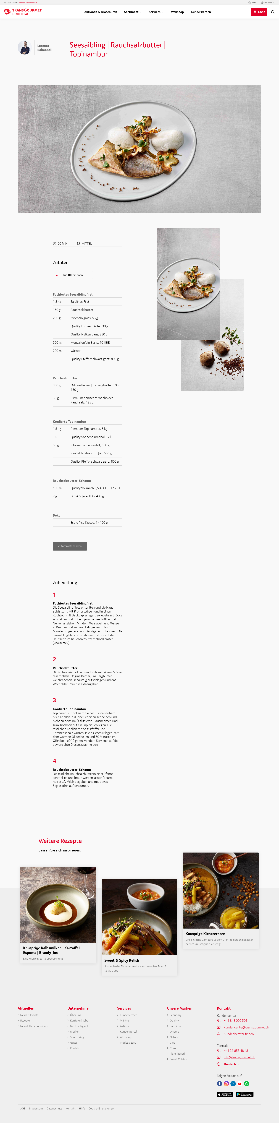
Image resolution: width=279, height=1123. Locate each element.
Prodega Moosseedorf (27, 2)
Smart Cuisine (179, 1061)
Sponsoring (78, 1038)
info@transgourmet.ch (239, 1057)
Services (154, 12)
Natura (174, 1038)
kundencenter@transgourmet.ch (242, 1027)
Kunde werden (201, 12)
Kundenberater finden (239, 1034)
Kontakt (75, 1050)
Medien (75, 1032)
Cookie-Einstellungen (109, 1108)
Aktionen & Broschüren (100, 12)
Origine (175, 1032)
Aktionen (126, 1027)
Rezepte (25, 1021)
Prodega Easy (129, 1044)
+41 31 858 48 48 (236, 1050)
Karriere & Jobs (80, 1021)
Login (261, 12)
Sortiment (131, 12)
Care (173, 1044)
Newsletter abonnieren (35, 1027)
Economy (176, 1015)
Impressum (37, 1108)
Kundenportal (129, 1032)
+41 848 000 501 (235, 1020)
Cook (173, 1050)
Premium (176, 1027)
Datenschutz (57, 1108)
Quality (175, 1021)
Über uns (76, 1015)
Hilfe (254, 2)
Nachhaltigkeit (80, 1027)
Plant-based (178, 1055)
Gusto (74, 1044)
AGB (23, 1108)
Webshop (177, 12)
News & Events (30, 1015)
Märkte (125, 1021)
